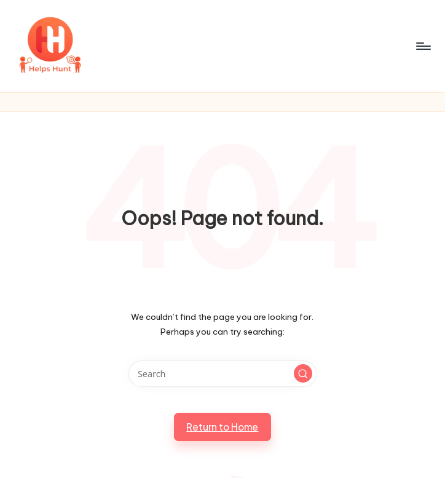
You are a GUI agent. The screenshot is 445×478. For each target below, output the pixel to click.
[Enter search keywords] (222, 373)
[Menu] (422, 46)
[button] (303, 373)
